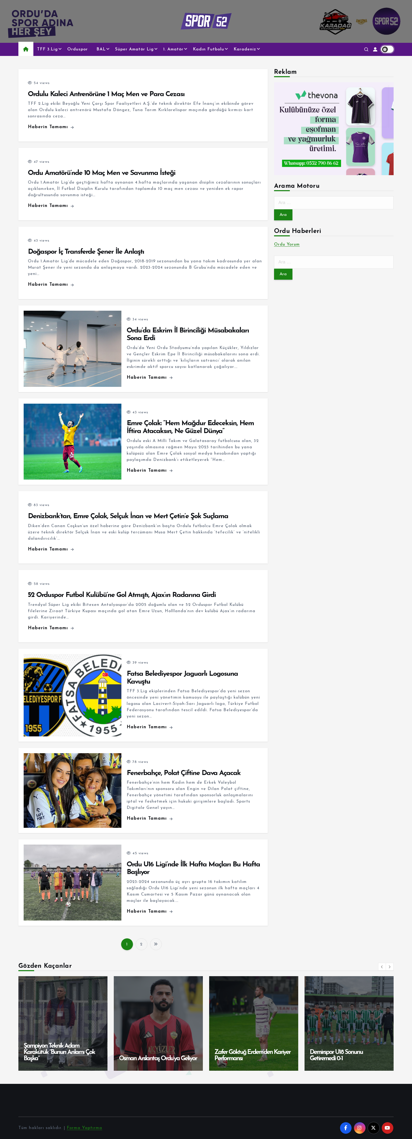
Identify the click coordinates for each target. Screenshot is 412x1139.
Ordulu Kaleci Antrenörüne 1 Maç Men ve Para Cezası (106, 94)
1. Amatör (173, 49)
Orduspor (77, 49)
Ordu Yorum (287, 244)
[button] (382, 967)
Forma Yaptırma (84, 1128)
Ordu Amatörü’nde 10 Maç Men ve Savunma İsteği (101, 173)
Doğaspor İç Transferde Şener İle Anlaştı (86, 252)
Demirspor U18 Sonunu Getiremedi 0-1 (336, 1055)
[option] (62, 1023)
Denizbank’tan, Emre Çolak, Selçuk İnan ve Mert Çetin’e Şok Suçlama (128, 516)
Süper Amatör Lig (134, 49)
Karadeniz (245, 49)
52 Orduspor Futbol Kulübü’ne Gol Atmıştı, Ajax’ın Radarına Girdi (122, 595)
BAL (101, 49)
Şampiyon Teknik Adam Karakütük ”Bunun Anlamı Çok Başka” (59, 1052)
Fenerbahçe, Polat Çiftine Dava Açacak (183, 773)
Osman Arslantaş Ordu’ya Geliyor (158, 1058)
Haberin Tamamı (51, 127)
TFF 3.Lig (47, 49)
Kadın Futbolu (208, 49)
